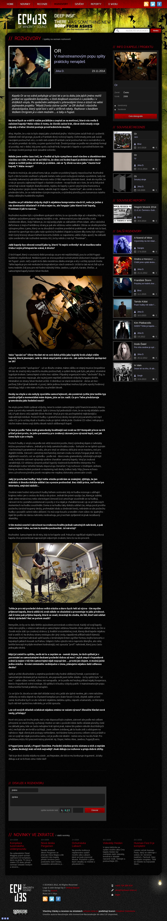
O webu (113, 4)
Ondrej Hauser (73, 888)
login (117, 895)
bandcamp (122, 105)
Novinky (25, 4)
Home (10, 4)
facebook (122, 109)
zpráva (57, 800)
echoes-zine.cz (90, 911)
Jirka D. (59, 71)
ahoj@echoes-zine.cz (126, 890)
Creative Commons (125, 911)
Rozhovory (61, 4)
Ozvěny (79, 4)
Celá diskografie (136, 116)
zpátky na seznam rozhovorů (57, 39)
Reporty (96, 4)
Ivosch (54, 891)
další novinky (63, 835)
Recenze (42, 4)
